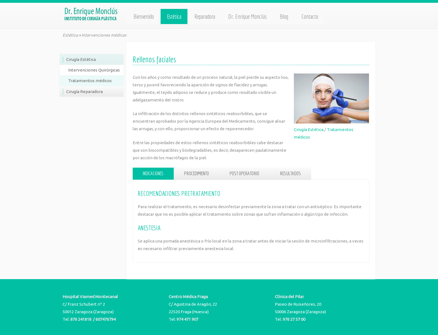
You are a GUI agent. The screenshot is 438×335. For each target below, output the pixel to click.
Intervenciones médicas (104, 35)
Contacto (309, 16)
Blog (284, 16)
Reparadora (204, 16)
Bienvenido (144, 16)
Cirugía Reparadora (84, 91)
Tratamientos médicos (90, 80)
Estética (174, 16)
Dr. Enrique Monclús (247, 16)
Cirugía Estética (308, 129)
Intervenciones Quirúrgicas (94, 70)
